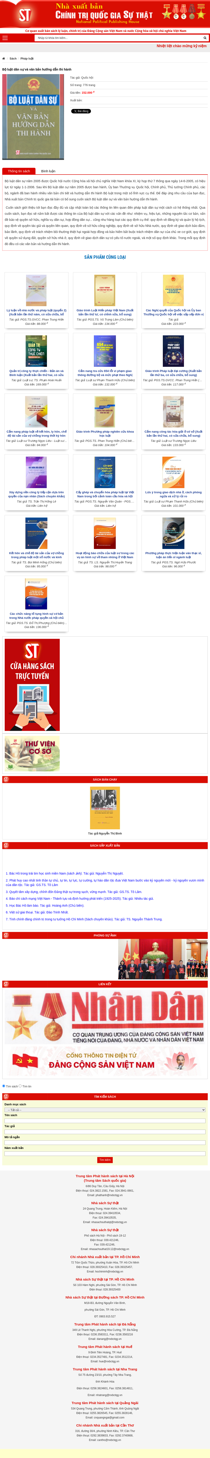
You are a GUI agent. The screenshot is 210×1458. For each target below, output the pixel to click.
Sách (13, 58)
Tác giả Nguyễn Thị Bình (105, 833)
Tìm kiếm (105, 1160)
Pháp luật (26, 58)
